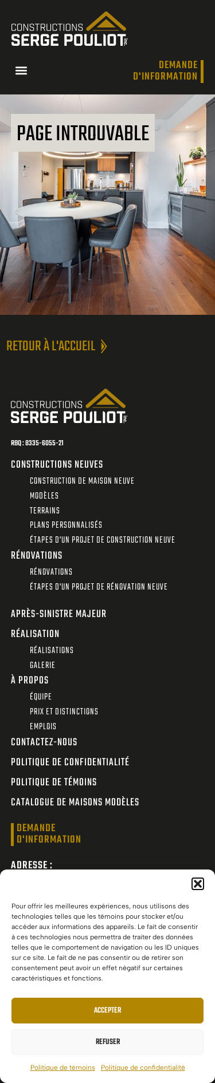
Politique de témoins (62, 1068)
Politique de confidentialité (143, 1068)
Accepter (107, 1011)
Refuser (108, 1042)
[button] (198, 884)
